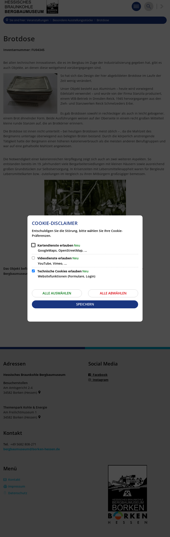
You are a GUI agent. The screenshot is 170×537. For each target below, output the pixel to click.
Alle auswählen (56, 293)
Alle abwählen (113, 293)
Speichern (85, 304)
